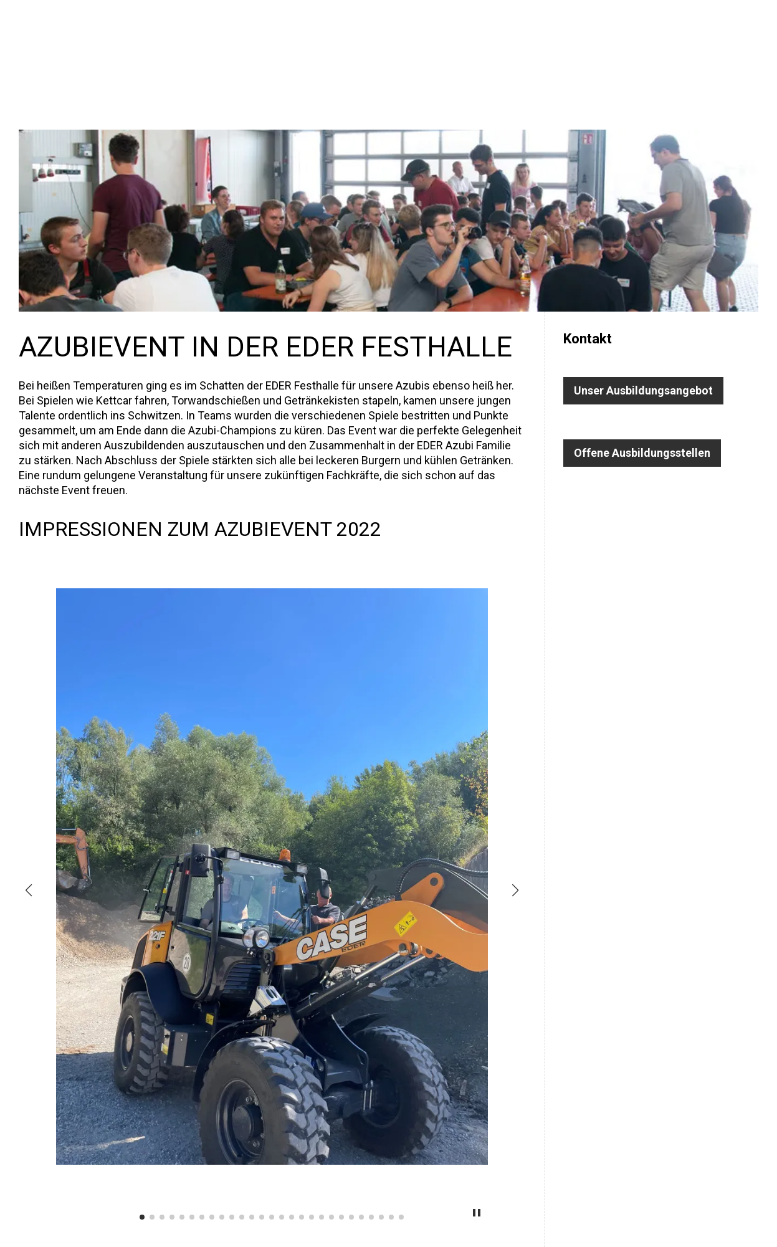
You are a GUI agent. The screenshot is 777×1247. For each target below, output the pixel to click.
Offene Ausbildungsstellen (642, 452)
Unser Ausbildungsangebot (643, 390)
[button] (28, 890)
